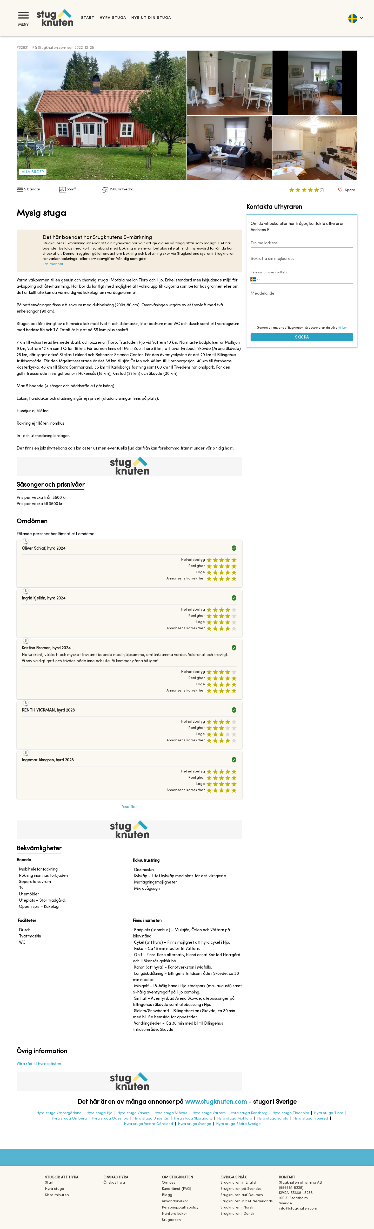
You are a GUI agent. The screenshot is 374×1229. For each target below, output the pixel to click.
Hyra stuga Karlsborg (249, 1113)
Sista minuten (57, 1195)
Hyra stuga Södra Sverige (238, 1124)
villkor (342, 327)
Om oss (168, 1182)
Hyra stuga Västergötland (59, 1113)
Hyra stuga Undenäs (151, 1118)
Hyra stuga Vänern (133, 1113)
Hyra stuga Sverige (194, 1124)
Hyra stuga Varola (272, 1118)
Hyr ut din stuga (151, 18)
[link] (239, 1182)
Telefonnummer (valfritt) (269, 272)
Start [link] (87, 18)
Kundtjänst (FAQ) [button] (176, 1189)
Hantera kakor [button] (174, 1214)
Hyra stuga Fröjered (310, 1118)
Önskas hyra (114, 1182)
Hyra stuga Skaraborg (193, 1118)
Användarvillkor (175, 1201)
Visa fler (129, 807)
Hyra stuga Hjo (99, 1113)
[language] (355, 18)
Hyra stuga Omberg (69, 1118)
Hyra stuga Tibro (328, 1113)
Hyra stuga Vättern (209, 1113)
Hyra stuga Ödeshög (110, 1118)
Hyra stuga (112, 18)
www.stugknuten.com (216, 1102)
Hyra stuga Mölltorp (234, 1118)
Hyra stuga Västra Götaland (148, 1124)
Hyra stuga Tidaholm (290, 1113)
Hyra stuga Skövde (171, 1113)
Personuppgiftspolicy (180, 1207)
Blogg (167, 1195)
